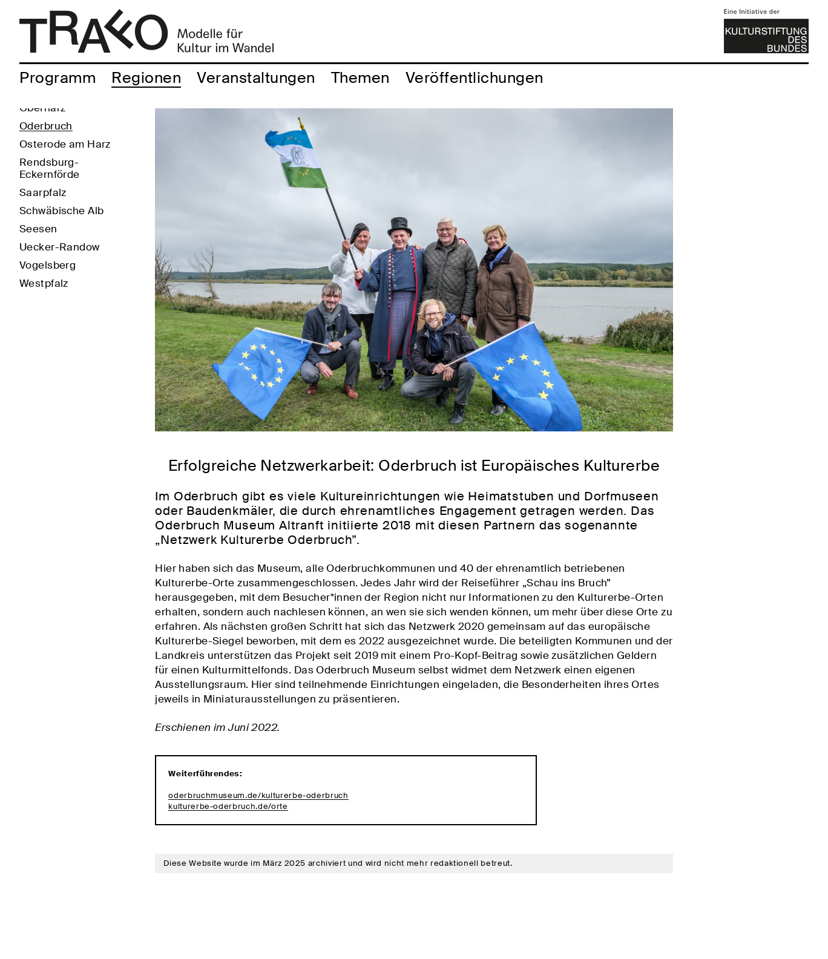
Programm (57, 78)
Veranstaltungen (256, 78)
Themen (360, 78)
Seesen (38, 273)
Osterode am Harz (65, 188)
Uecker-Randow (59, 291)
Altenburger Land (63, 115)
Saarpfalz (43, 236)
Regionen (146, 78)
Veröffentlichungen (475, 78)
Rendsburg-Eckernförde (49, 212)
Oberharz (42, 152)
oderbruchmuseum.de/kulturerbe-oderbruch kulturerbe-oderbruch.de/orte (258, 800)
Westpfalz (43, 327)
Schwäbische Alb (61, 254)
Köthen (37, 133)
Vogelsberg (47, 309)
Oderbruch (46, 170)
